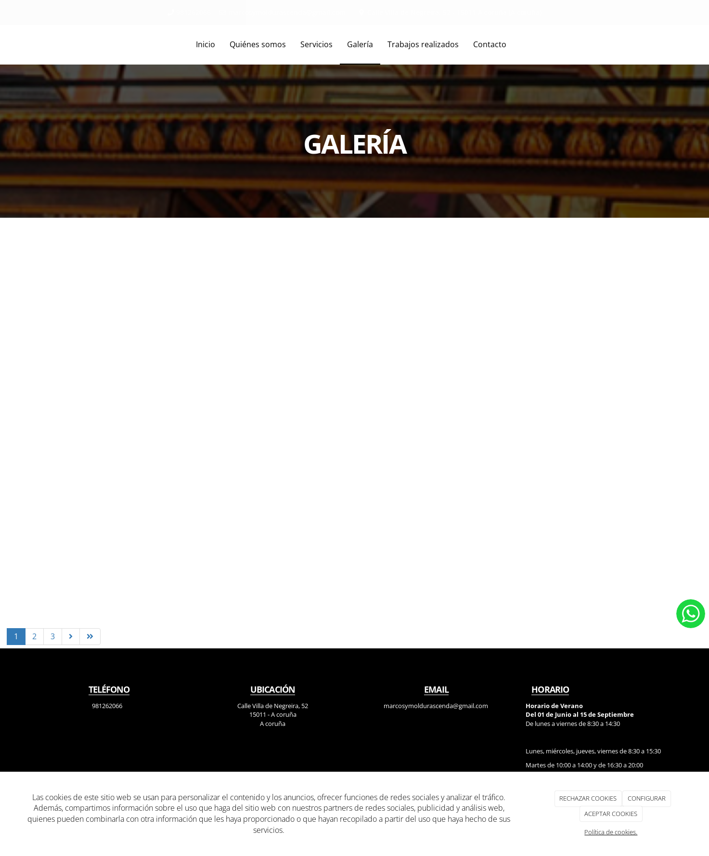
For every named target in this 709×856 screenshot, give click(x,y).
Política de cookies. (610, 832)
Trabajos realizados (423, 44)
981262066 (193, 12)
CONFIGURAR (647, 798)
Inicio (205, 44)
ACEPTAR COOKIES (610, 813)
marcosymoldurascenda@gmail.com (287, 12)
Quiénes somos (258, 44)
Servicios (316, 44)
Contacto (489, 44)
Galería (360, 44)
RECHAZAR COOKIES (588, 798)
